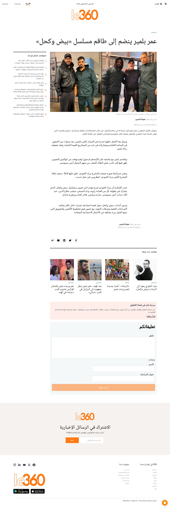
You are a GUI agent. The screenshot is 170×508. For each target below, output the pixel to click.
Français (17, 4)
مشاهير (154, 32)
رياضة (155, 483)
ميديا (155, 480)
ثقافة (155, 478)
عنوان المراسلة (147, 374)
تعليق (151, 335)
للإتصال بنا (126, 480)
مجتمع (155, 475)
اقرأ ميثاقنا (151, 316)
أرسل (72, 440)
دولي (155, 489)
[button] (165, 503)
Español (5, 4)
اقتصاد (155, 472)
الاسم (151, 364)
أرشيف (127, 483)
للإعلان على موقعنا (123, 475)
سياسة (154, 470)
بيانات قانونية (125, 478)
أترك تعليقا (103, 387)
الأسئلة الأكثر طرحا (123, 472)
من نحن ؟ (126, 470)
